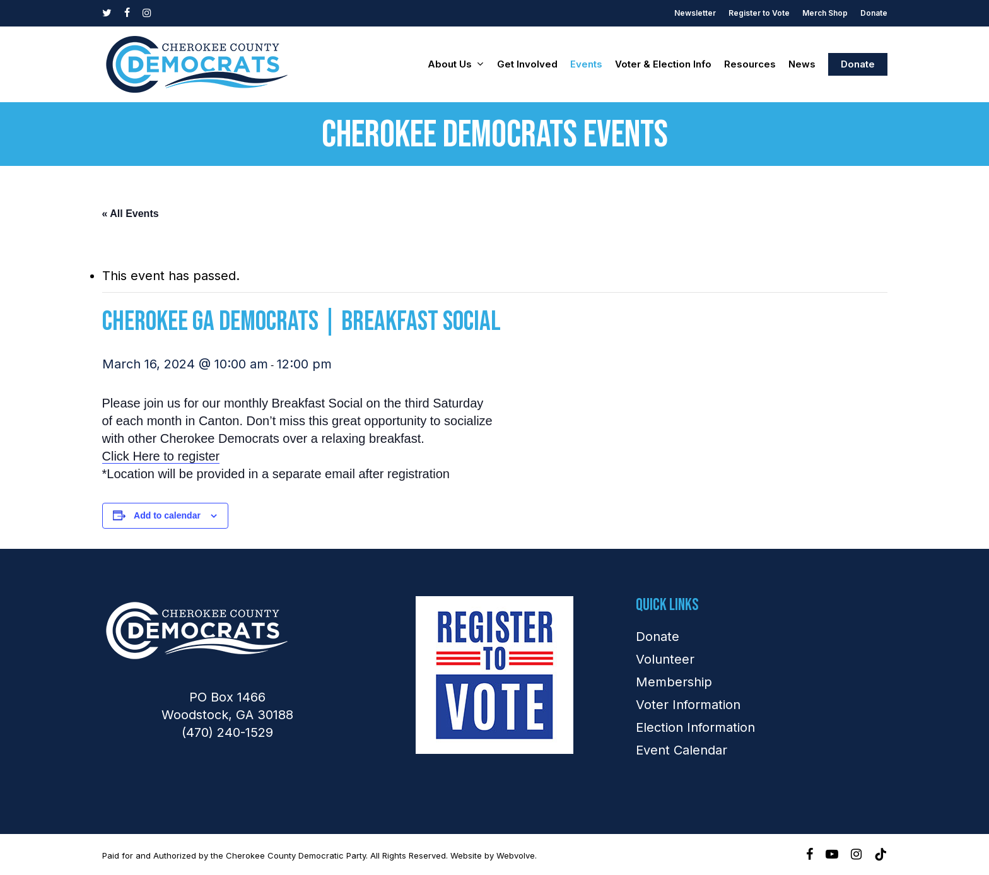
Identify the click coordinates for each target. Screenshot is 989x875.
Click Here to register (161, 456)
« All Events (130, 213)
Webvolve (515, 855)
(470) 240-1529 (227, 732)
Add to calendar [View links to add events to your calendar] (167, 515)
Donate (657, 636)
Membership (674, 682)
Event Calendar (681, 750)
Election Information (695, 727)
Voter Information (688, 704)
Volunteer (665, 659)
